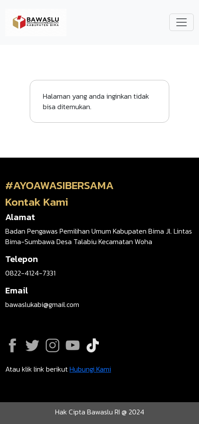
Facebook (12, 345)
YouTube (73, 345)
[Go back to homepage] (35, 21)
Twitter (32, 345)
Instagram (52, 345)
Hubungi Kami (90, 369)
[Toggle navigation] (181, 22)
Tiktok (93, 345)
